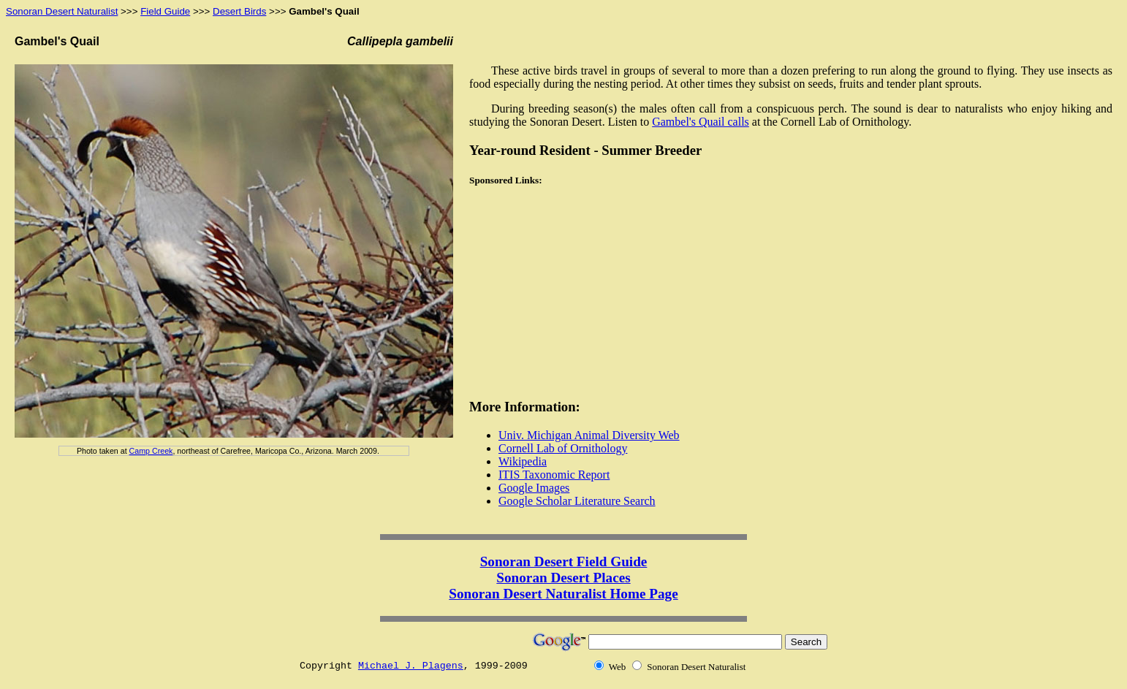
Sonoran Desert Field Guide (564, 561)
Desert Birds (239, 11)
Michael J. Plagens (410, 666)
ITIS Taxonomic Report (554, 474)
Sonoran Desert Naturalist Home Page (563, 593)
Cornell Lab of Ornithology (562, 448)
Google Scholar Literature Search (577, 501)
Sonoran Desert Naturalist (62, 11)
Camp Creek (151, 450)
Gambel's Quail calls (700, 121)
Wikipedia (522, 461)
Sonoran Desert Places (563, 577)
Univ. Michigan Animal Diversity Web (589, 435)
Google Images (533, 487)
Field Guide (165, 11)
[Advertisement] (560, 293)
